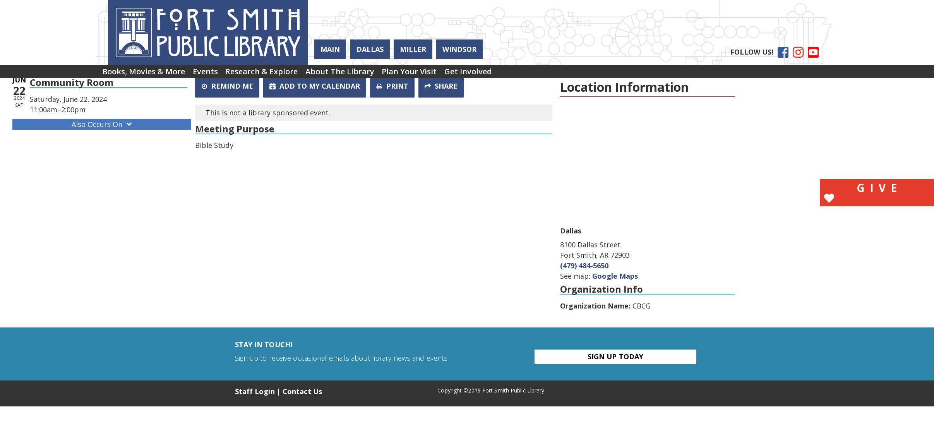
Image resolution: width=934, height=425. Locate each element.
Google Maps (615, 276)
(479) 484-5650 (584, 265)
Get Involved (512, 74)
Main (330, 49)
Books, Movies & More (147, 74)
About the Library (367, 74)
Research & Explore (281, 74)
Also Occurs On (103, 124)
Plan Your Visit (445, 74)
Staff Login (255, 391)
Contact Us (302, 391)
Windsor (459, 49)
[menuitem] (148, 74)
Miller (413, 49)
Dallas (370, 49)
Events (217, 74)
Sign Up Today (615, 356)
